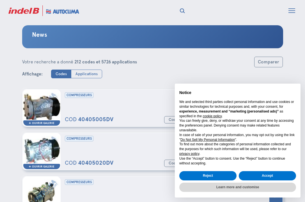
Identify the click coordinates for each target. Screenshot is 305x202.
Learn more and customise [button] (237, 187)
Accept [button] (267, 176)
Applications (86, 73)
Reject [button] (208, 176)
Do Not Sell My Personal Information (207, 140)
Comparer (268, 62)
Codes (61, 73)
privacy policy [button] (189, 154)
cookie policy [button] (212, 116)
